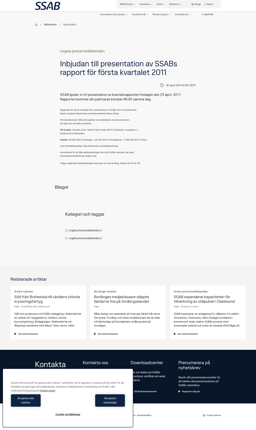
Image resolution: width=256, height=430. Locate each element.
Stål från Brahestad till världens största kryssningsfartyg (47, 299)
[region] (68, 400)
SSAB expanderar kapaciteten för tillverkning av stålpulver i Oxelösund (204, 299)
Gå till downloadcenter (144, 391)
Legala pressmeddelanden (85, 230)
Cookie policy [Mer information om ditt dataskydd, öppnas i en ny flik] (47, 394)
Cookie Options (212, 415)
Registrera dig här (189, 391)
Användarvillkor (144, 415)
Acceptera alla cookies (39, 402)
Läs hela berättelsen (26, 333)
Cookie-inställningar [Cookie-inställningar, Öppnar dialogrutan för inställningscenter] (68, 414)
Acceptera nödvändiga (97, 402)
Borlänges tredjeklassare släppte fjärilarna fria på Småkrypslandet (121, 299)
